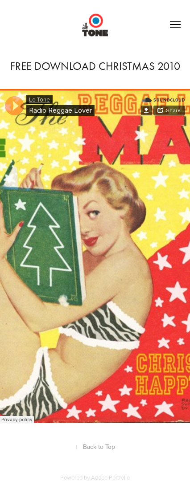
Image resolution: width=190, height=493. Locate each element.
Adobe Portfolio (110, 477)
